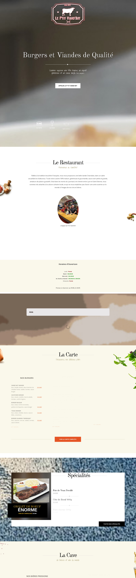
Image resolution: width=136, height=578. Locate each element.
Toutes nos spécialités (111, 498)
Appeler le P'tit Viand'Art (68, 86)
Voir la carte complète (67, 414)
